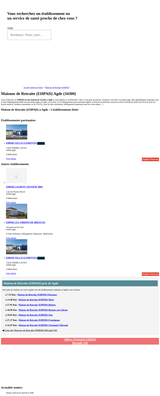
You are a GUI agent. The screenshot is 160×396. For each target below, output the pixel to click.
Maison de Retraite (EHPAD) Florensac (37, 294)
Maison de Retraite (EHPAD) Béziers (37, 305)
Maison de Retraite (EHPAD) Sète (36, 315)
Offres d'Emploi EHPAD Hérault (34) (80, 341)
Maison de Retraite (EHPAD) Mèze (36, 299)
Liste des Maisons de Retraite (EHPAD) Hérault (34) (31, 330)
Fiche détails (11, 159)
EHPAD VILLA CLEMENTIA (21, 143)
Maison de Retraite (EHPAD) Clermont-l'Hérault (43, 325)
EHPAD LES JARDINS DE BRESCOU (26, 222)
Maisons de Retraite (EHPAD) (57, 87)
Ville (11, 28)
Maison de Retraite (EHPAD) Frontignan (39, 320)
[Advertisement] (80, 66)
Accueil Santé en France (33, 87)
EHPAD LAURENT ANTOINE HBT (24, 187)
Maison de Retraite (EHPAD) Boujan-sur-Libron (43, 310)
